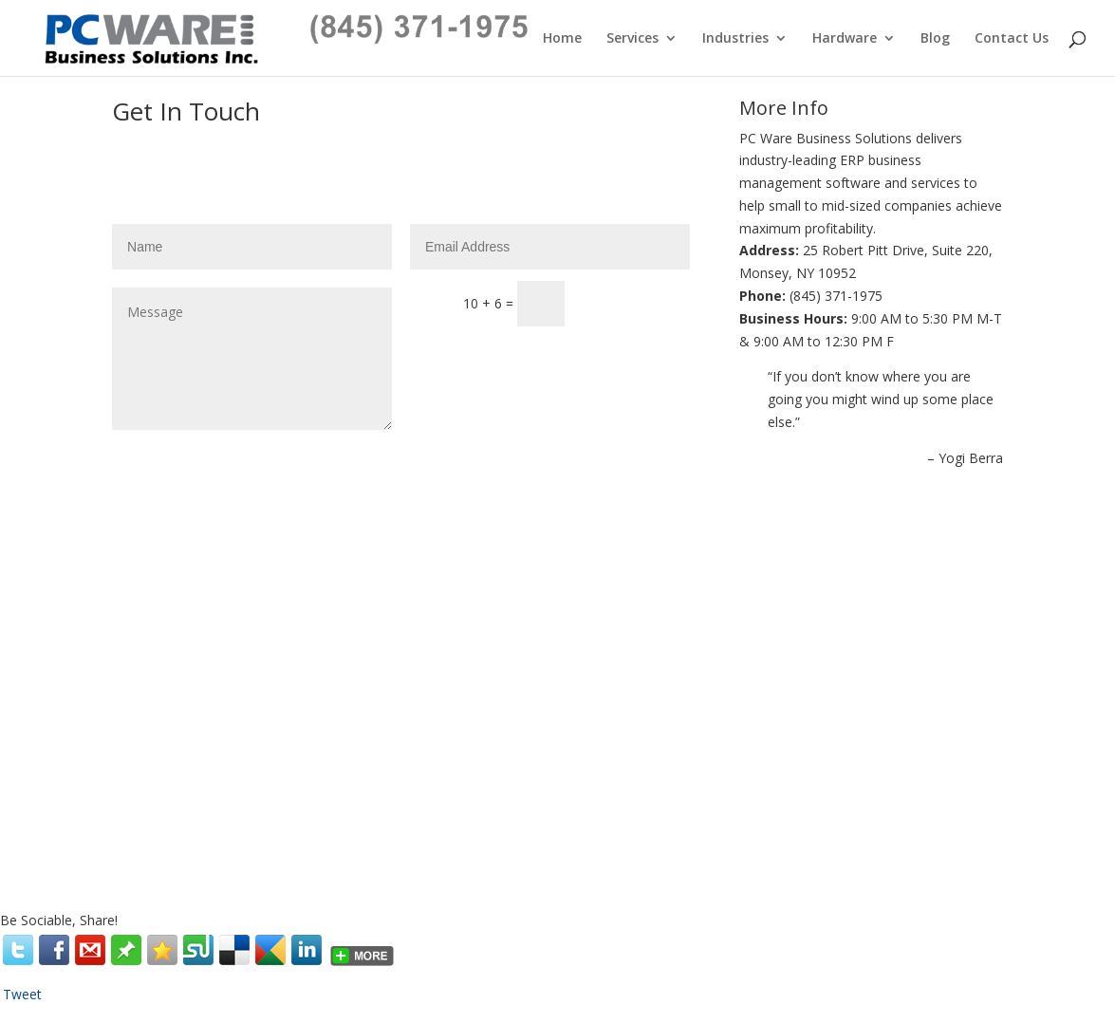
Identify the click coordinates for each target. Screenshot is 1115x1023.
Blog (935, 38)
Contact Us (1012, 38)
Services (632, 38)
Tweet (22, 994)
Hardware (844, 38)
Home (562, 38)
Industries (735, 38)
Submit (636, 175)
